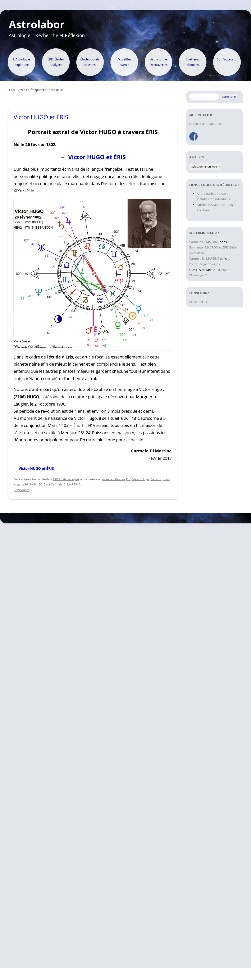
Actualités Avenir (124, 62)
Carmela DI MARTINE (65, 484)
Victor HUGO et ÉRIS (41, 117)
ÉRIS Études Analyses (55, 62)
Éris (128, 479)
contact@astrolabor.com (206, 124)
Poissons (155, 479)
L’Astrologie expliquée (21, 62)
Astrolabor (37, 24)
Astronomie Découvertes (159, 62)
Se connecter (198, 302)
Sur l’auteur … (227, 59)
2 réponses (21, 490)
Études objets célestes (90, 62)
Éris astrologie (140, 479)
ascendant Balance (113, 479)
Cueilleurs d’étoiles (193, 62)
